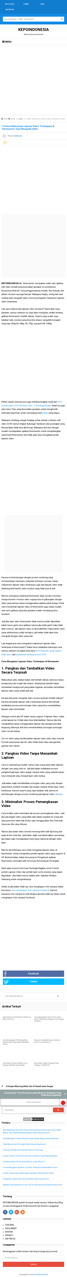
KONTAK (9, 1226)
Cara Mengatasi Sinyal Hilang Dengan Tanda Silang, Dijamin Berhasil (31, 1133)
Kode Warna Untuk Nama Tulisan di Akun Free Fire (17, 1013)
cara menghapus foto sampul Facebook (30, 885)
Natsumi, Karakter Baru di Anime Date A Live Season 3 (47, 1036)
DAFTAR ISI (10, 1233)
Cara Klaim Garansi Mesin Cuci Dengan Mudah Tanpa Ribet (15, 1059)
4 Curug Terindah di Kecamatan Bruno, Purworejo (23, 1144)
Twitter (21, 976)
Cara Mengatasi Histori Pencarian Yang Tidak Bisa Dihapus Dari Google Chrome (49, 1014)
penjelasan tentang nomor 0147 (31, 649)
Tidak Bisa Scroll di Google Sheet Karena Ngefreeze (24, 1139)
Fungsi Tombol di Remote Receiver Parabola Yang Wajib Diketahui (30, 1150)
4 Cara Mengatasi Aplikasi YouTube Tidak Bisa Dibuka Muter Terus (30, 1162)
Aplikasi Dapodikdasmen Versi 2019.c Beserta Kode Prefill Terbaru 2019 (32, 1179)
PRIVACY (9, 1230)
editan (45, 407)
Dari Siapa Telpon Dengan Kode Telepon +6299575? (46, 1059)
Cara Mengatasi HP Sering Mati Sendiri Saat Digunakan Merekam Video (16, 1037)
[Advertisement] (33, 74)
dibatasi (59, 788)
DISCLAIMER (10, 1223)
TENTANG (9, 1219)
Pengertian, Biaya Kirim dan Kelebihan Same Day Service (26, 1173)
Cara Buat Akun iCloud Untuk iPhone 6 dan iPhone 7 (24, 1156)
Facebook (21, 968)
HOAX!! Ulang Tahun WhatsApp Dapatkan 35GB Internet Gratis (28, 1168)
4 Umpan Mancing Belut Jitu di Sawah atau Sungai (29, 1081)
